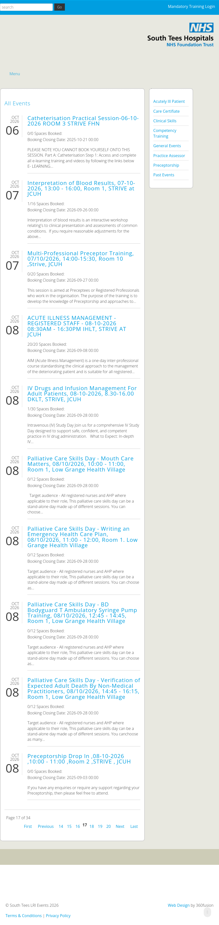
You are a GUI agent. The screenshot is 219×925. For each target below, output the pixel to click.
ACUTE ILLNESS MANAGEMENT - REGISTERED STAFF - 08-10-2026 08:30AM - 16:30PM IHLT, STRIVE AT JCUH (76, 326)
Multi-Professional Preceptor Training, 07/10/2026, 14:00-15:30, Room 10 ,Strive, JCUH (80, 258)
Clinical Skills (165, 121)
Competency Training (164, 133)
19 (100, 826)
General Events (167, 145)
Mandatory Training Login (191, 6)
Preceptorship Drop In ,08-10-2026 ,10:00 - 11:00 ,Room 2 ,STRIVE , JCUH (79, 758)
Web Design (179, 905)
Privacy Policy (58, 915)
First (28, 826)
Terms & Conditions (23, 915)
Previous (46, 826)
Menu (14, 73)
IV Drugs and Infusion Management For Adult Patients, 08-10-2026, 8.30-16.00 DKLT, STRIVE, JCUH (82, 393)
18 (92, 826)
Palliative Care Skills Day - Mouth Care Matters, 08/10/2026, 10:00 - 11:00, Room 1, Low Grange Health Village (80, 463)
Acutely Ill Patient (169, 101)
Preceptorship (166, 165)
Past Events (163, 175)
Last (134, 826)
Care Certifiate (166, 111)
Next (120, 826)
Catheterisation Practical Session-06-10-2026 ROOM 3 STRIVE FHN (83, 120)
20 (108, 826)
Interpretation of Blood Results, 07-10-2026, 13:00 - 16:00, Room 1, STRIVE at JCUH (81, 188)
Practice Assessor (169, 155)
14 (61, 826)
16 (77, 826)
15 (69, 826)
